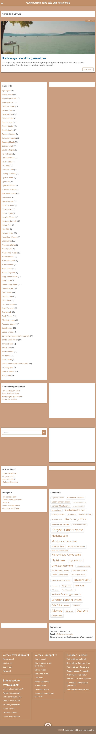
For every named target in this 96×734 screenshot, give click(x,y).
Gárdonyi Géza (8, 170)
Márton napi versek (9, 253)
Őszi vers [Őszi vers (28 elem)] (82, 610)
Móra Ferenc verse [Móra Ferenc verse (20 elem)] (76, 546)
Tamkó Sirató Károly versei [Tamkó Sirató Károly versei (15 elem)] (61, 580)
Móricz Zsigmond (8, 273)
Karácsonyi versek (9, 221)
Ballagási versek (8, 106)
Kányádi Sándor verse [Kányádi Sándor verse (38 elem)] (67, 530)
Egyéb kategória (8, 150)
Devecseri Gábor (8, 134)
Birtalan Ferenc (8, 118)
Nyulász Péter (7, 296)
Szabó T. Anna (7, 332)
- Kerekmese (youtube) (11, 505)
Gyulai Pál (6, 182)
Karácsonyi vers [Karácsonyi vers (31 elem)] (75, 519)
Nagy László (7, 280)
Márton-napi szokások (11, 717)
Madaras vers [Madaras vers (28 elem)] (60, 535)
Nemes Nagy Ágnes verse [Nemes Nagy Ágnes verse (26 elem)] (66, 554)
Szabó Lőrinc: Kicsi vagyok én (78, 663)
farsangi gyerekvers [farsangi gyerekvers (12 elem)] (78, 506)
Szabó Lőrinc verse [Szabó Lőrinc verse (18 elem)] (60, 575)
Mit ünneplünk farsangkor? (13, 689)
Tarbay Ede (6, 348)
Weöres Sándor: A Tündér (77, 659)
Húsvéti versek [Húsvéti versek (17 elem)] (85, 514)
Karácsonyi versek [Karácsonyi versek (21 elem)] (60, 524)
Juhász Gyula (7, 213)
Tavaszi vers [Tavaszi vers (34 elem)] (82, 579)
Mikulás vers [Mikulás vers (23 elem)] (58, 546)
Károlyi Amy (6, 225)
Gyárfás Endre (7, 178)
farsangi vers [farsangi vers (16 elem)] (56, 510)
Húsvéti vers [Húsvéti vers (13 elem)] (72, 514)
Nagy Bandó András (10, 277)
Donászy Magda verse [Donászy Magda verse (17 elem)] (61, 506)
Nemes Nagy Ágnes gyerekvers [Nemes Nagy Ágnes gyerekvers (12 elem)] (60, 550)
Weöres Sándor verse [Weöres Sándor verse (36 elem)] (67, 600)
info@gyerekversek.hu (64, 634)
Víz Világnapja (7, 368)
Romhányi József (8, 324)
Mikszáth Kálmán (8, 261)
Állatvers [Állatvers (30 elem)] (57, 610)
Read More (88, 69)
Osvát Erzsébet (8, 308)
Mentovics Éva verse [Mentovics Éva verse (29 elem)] (64, 541)
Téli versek (6, 356)
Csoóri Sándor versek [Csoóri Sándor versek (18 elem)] (61, 502)
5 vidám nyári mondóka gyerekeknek (24, 58)
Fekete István (7, 162)
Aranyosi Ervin (7, 102)
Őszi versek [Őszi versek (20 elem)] (57, 616)
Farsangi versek (8, 158)
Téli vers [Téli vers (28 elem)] (80, 585)
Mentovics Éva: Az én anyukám (79, 679)
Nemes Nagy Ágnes (10, 284)
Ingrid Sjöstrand (8, 205)
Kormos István (7, 233)
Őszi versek (6, 312)
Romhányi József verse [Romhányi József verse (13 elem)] (80, 570)
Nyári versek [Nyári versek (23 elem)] (75, 560)
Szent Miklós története (10, 394)
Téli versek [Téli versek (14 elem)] (55, 590)
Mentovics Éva (7, 257)
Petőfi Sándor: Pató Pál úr (77, 675)
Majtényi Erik (7, 249)
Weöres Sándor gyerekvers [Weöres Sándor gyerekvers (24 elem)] (66, 594)
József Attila (6, 209)
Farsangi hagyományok (11, 391)
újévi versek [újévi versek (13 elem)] (69, 611)
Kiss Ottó (5, 229)
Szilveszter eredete (9, 399)
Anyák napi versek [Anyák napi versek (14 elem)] (58, 498)
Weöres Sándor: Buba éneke (78, 667)
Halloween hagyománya (12, 697)
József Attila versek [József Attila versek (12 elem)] (57, 519)
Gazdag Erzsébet (9, 174)
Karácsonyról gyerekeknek (12, 397)
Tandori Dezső (7, 344)
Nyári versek (90, 21)
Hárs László (6, 197)
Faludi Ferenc (7, 154)
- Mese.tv (5, 503)
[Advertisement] (72, 400)
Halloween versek (9, 193)
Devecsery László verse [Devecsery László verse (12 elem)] (79, 502)
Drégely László (8, 146)
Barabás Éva (7, 110)
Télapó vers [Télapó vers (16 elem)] (66, 586)
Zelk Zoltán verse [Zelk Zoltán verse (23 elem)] (60, 605)
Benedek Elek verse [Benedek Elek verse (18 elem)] (75, 498)
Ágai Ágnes (6, 91)
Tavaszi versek (7, 352)
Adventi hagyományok (11, 693)
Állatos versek (7, 94)
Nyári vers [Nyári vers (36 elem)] (59, 560)
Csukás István (7, 130)
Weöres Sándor (8, 371)
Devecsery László (9, 138)
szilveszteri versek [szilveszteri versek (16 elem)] (78, 575)
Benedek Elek (7, 114)
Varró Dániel (7, 360)
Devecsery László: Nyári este (78, 690)
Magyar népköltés (9, 245)
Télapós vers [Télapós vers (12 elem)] (55, 586)
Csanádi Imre (7, 122)
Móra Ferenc (7, 269)
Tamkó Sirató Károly (10, 340)
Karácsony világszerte (11, 705)
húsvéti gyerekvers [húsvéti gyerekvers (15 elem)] (58, 514)
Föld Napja (6, 166)
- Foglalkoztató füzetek (11, 508)
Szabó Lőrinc (7, 328)
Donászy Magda (8, 142)
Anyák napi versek (9, 98)
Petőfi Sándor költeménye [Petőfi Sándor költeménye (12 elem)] (83, 566)
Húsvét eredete (9, 709)
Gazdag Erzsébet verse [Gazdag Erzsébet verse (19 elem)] (75, 510)
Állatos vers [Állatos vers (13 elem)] (76, 605)
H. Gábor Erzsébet (9, 189)
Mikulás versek (8, 265)
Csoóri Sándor (7, 126)
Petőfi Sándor (7, 316)
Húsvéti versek (7, 201)
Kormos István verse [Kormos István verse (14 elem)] (79, 525)
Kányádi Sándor (8, 217)
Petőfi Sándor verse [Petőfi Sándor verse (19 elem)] (60, 570)
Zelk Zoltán (6, 375)
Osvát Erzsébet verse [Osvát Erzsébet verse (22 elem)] (62, 566)
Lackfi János (7, 241)
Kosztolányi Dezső (9, 237)
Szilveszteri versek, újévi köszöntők (15, 336)
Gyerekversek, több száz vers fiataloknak (48, 3)
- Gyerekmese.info (9, 473)
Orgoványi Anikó (8, 304)
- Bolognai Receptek (10, 482)
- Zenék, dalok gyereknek (12, 500)
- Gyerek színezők (9, 497)
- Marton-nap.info (8, 479)
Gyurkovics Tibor (8, 185)
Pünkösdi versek (8, 320)
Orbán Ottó (6, 300)
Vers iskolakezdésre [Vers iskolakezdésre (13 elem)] (68, 590)
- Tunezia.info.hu (8, 476)
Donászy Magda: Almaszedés (78, 671)
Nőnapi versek (7, 288)
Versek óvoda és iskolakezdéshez (15, 364)
